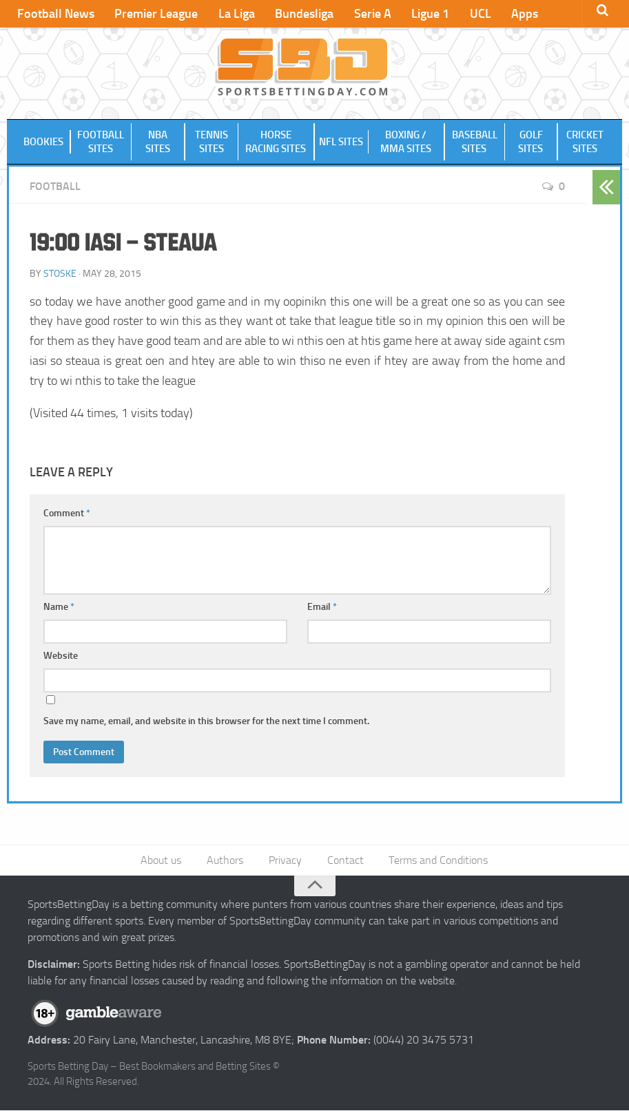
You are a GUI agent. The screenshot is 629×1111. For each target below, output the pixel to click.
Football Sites (100, 142)
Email (322, 607)
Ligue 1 (425, 13)
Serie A (367, 13)
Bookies (43, 142)
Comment (66, 514)
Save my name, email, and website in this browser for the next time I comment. (206, 722)
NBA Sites (157, 142)
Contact (345, 860)
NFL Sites (341, 142)
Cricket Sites (585, 142)
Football (55, 186)
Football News (55, 13)
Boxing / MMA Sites (405, 142)
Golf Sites (531, 142)
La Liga (234, 13)
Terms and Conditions (437, 860)
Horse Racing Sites (276, 142)
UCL (473, 13)
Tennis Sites (211, 142)
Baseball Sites (474, 142)
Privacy (285, 860)
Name (58, 607)
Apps (517, 13)
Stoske (59, 273)
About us (162, 860)
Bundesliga (300, 13)
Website (60, 656)
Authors (225, 860)
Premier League (154, 13)
